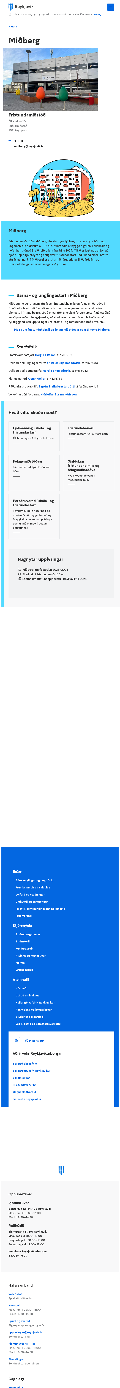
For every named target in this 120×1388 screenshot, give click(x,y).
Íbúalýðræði (24, 915)
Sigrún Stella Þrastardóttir (57, 386)
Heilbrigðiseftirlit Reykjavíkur (35, 1002)
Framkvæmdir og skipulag (33, 887)
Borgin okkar (21, 1077)
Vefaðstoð (61, 1296)
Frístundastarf (59, 14)
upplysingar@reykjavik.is (61, 1334)
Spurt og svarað (61, 1323)
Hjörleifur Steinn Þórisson (59, 394)
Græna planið (24, 969)
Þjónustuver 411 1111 (61, 1348)
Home (10, 14)
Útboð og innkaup (28, 995)
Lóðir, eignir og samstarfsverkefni (38, 1023)
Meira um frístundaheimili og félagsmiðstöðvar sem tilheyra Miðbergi (62, 330)
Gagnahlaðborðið (24, 1092)
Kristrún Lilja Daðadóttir (63, 363)
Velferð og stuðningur (30, 894)
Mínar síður (36, 1040)
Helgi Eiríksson (45, 355)
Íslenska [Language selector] (16, 1040)
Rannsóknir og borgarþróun (34, 1009)
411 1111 (19, 140)
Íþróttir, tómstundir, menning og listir (40, 908)
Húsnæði (21, 988)
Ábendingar (61, 1361)
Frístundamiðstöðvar (79, 14)
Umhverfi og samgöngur (32, 901)
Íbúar (17, 14)
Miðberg (97, 14)
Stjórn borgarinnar (28, 934)
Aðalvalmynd (110, 7)
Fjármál (20, 962)
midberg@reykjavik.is (28, 146)
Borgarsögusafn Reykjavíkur (31, 1070)
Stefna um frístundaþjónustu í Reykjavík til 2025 (54, 579)
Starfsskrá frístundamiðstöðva (43, 574)
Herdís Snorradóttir (56, 371)
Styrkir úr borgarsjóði (30, 1016)
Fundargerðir (24, 948)
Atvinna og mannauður (31, 955)
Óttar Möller (37, 379)
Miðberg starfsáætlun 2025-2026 (45, 570)
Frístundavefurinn (24, 1085)
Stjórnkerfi (23, 941)
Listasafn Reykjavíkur (27, 1099)
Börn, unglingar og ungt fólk (36, 14)
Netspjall (61, 1310)
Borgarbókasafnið (25, 1063)
